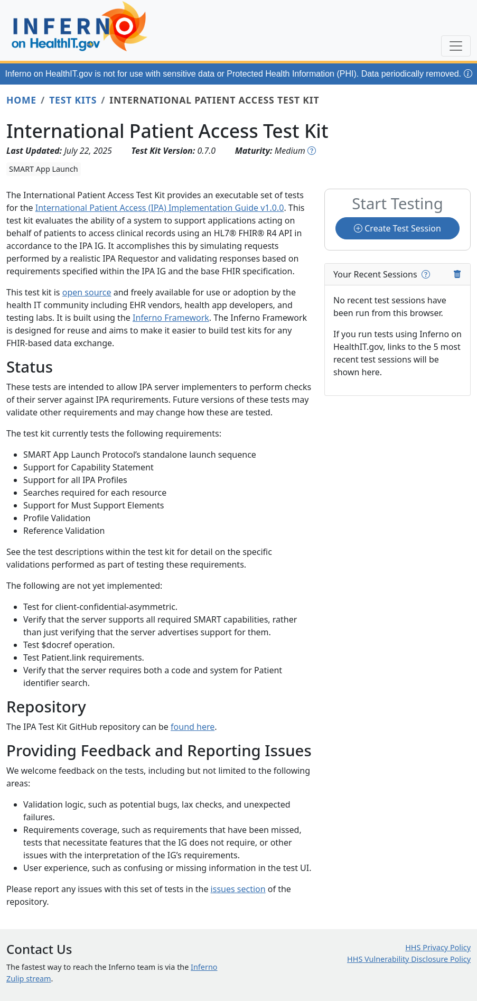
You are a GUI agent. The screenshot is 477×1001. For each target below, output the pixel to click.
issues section (238, 889)
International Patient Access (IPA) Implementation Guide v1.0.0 (159, 208)
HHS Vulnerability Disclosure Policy (409, 959)
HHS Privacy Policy (438, 947)
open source (86, 292)
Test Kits (73, 100)
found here (192, 727)
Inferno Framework (171, 317)
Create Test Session (397, 228)
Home (21, 100)
